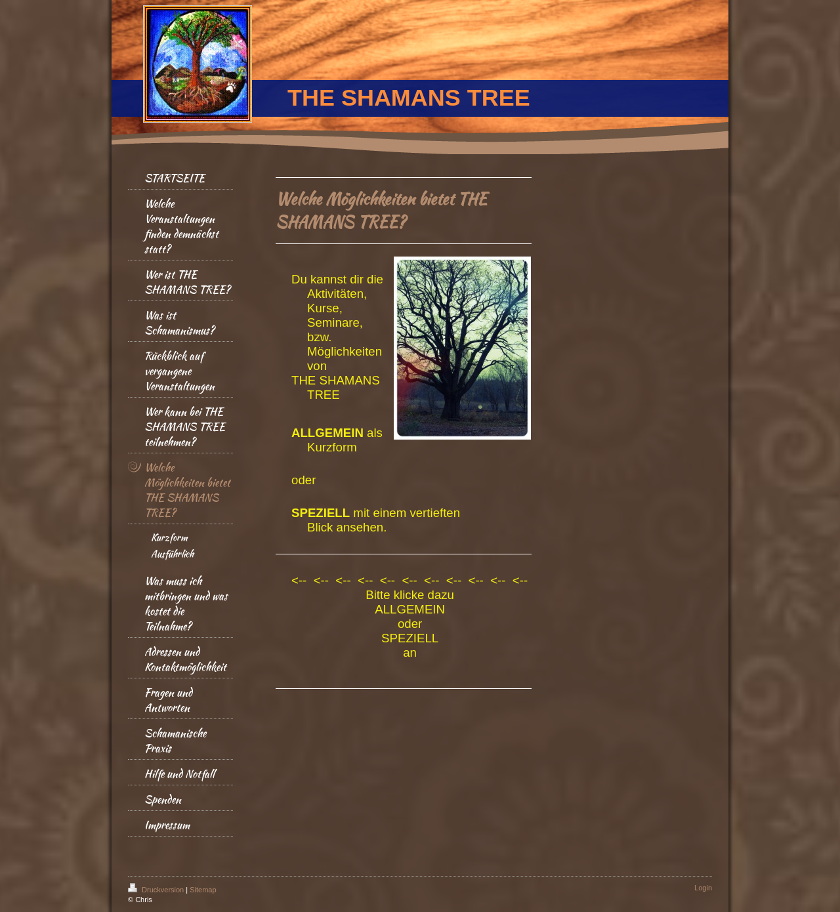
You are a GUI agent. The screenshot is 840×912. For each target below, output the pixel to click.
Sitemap (203, 890)
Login (703, 888)
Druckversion (157, 890)
